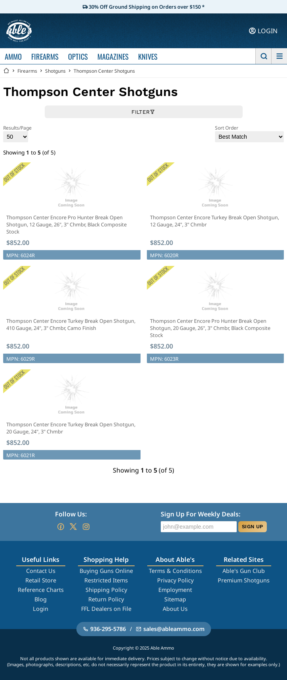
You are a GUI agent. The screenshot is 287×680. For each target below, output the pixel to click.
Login (40, 608)
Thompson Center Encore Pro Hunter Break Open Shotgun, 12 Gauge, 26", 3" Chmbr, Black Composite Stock (66, 224)
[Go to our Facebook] (60, 527)
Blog (40, 599)
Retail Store (40, 580)
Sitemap (175, 599)
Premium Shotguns (244, 580)
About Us (175, 608)
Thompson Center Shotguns (104, 71)
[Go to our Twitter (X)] (73, 527)
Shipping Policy (106, 589)
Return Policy (106, 599)
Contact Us (40, 571)
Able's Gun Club (243, 571)
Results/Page (17, 133)
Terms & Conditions (175, 571)
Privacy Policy (175, 580)
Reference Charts (41, 589)
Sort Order (249, 133)
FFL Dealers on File (106, 608)
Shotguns (55, 71)
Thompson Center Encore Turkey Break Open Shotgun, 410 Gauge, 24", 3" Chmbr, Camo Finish (70, 324)
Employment (175, 589)
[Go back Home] (6, 71)
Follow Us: (71, 514)
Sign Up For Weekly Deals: (200, 514)
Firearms (27, 71)
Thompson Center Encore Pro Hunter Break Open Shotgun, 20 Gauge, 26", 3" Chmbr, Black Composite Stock (210, 328)
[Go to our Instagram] (85, 527)
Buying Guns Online (106, 571)
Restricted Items (106, 580)
